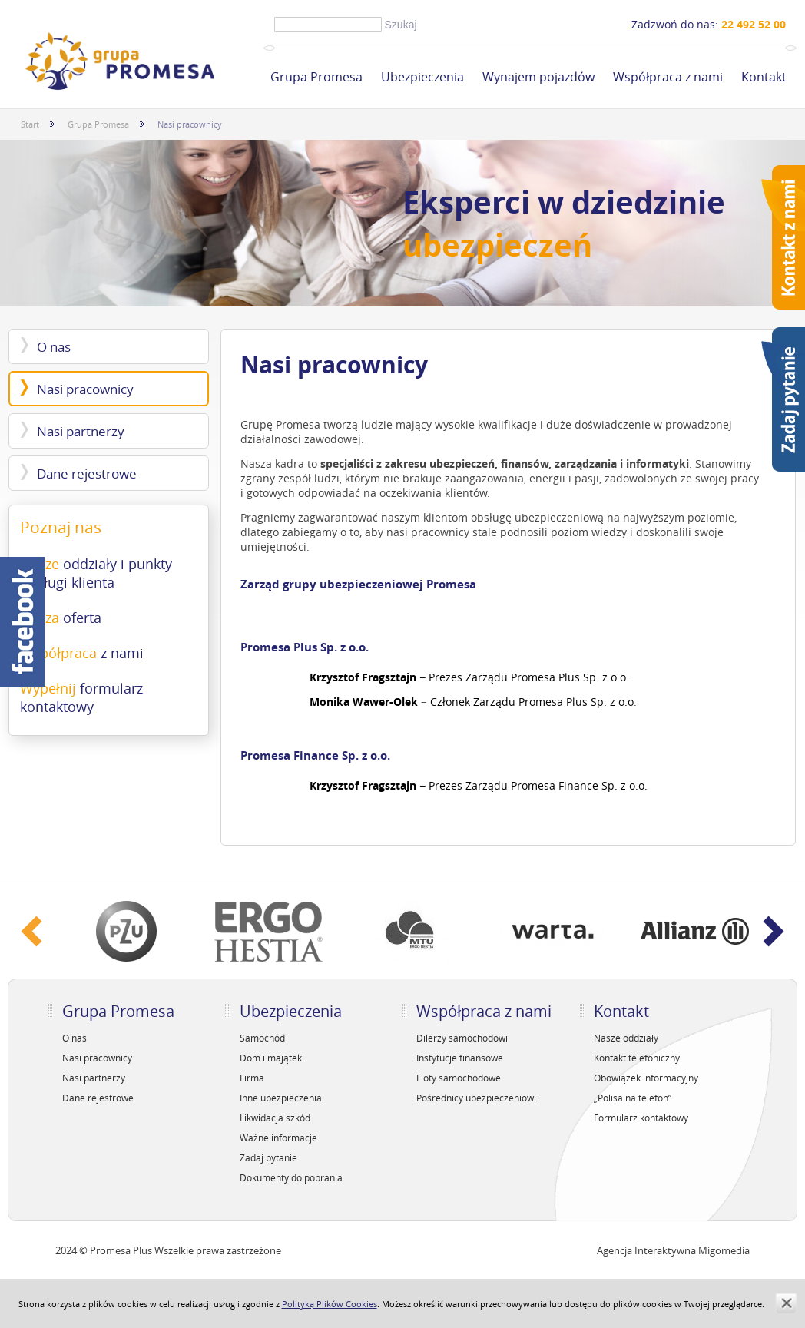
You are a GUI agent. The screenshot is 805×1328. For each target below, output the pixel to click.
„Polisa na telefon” (632, 1097)
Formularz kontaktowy (641, 1117)
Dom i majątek (271, 1057)
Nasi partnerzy (80, 431)
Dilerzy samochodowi (462, 1038)
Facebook (22, 622)
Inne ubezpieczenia (281, 1097)
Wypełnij (81, 697)
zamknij (786, 1303)
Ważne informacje (278, 1137)
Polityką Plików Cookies (329, 1304)
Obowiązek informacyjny (646, 1077)
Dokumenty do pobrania (291, 1177)
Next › (773, 931)
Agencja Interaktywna (646, 1250)
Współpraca (82, 653)
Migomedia (724, 1250)
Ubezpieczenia (422, 76)
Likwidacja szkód (275, 1117)
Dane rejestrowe (87, 473)
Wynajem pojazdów (538, 76)
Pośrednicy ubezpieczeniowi (476, 1097)
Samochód (262, 1038)
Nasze (96, 573)
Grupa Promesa (316, 76)
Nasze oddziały (626, 1038)
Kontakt (764, 76)
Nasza (60, 617)
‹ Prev (31, 931)
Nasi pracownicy (85, 389)
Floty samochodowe (458, 1077)
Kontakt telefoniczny (637, 1057)
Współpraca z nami (668, 76)
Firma (252, 1077)
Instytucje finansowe (459, 1057)
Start (30, 124)
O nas (54, 347)
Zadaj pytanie (268, 1157)
